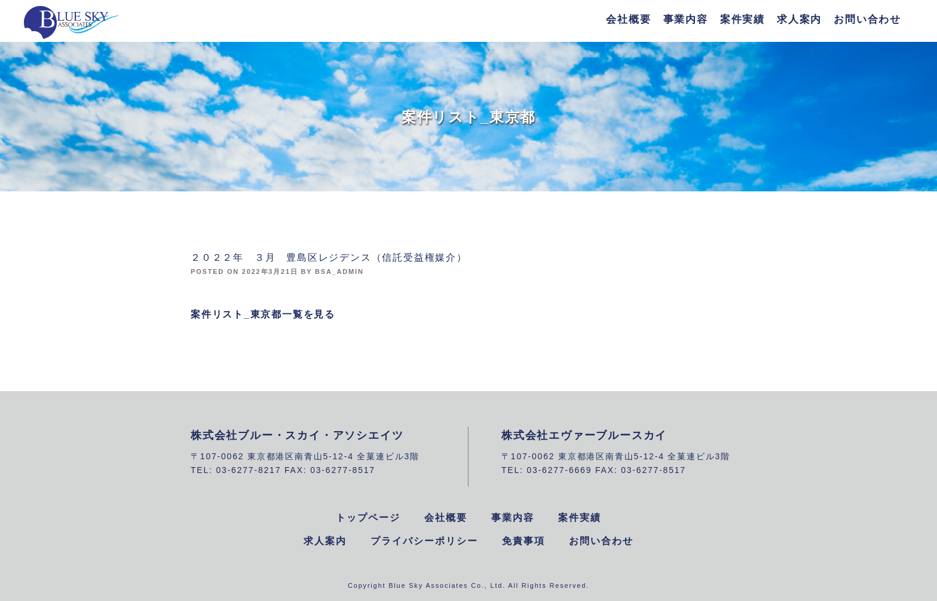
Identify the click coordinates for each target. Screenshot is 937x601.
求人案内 (799, 19)
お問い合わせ (867, 19)
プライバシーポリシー (424, 541)
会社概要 (628, 19)
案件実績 (742, 19)
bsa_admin (339, 271)
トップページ (368, 517)
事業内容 (685, 19)
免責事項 (523, 541)
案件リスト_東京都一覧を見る (263, 314)
